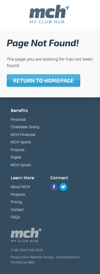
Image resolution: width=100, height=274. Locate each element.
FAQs (15, 217)
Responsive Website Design (32, 257)
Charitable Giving (25, 127)
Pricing (16, 202)
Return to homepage (43, 80)
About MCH (20, 187)
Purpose (18, 150)
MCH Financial (23, 134)
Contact (17, 209)
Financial (18, 119)
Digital (16, 157)
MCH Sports (21, 142)
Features (18, 194)
